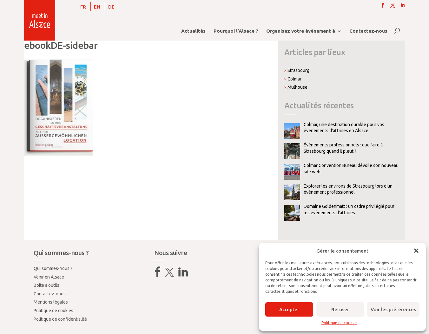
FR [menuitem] (83, 7)
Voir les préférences (393, 309)
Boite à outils (46, 285)
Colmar (294, 78)
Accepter (289, 309)
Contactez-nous (368, 31)
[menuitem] (83, 6)
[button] (416, 250)
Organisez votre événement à (300, 31)
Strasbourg (298, 70)
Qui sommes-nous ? (53, 268)
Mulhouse (297, 87)
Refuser (340, 309)
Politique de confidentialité (60, 319)
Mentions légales (51, 302)
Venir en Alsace (49, 276)
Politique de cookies (339, 323)
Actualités (193, 31)
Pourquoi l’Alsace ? (236, 31)
